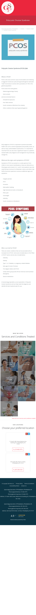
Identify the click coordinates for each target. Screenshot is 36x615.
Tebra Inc (12, 483)
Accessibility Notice (14, 486)
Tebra (24, 519)
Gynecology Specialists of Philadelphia (10, 28)
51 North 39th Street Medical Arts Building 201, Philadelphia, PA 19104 (18, 443)
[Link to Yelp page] (27, 434)
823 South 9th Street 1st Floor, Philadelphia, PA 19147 (18, 462)
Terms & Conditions (29, 483)
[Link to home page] (10, 7)
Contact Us (23, 486)
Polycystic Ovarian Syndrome (9, 30)
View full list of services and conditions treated (23, 418)
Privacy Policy (19, 483)
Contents (22, 28)
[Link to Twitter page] (29, 434)
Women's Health (30, 28)
